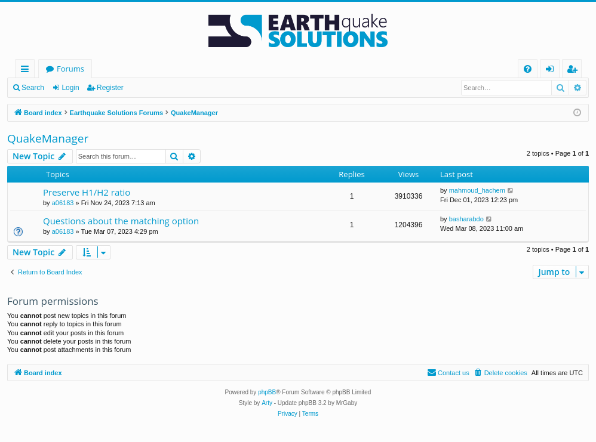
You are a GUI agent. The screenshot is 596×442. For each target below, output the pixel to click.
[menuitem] (527, 69)
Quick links (27, 70)
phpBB (267, 392)
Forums (70, 68)
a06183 (63, 202)
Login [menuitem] (552, 70)
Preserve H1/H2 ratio (86, 192)
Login (70, 88)
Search (32, 88)
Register (110, 88)
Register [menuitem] (574, 70)
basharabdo (466, 218)
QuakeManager (47, 138)
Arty (267, 403)
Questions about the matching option (121, 221)
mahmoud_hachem (477, 190)
